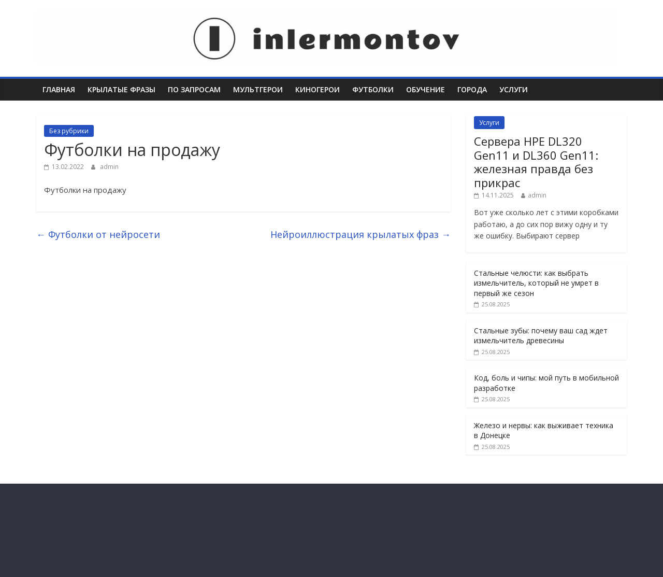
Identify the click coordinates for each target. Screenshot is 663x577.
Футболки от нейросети (98, 234)
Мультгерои (258, 89)
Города (472, 89)
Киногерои (317, 89)
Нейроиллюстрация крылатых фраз (360, 234)
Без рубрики (69, 130)
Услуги (513, 89)
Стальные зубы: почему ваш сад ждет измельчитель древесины (541, 336)
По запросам (194, 89)
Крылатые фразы (121, 89)
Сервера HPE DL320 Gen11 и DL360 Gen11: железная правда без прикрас (536, 161)
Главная (58, 89)
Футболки (373, 89)
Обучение (425, 89)
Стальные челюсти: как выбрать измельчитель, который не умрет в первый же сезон (536, 283)
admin (109, 166)
